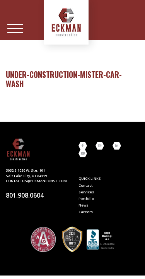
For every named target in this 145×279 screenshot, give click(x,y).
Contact (85, 185)
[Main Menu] (15, 28)
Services (86, 192)
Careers (85, 211)
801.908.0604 (25, 195)
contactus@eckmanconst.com (36, 180)
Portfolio (86, 198)
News (83, 205)
